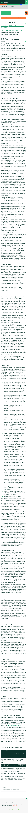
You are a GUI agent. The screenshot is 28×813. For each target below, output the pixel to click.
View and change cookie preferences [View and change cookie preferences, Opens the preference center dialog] (14, 809)
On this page (5, 13)
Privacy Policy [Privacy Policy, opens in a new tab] (15, 805)
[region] (14, 806)
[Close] (26, 801)
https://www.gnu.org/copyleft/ (15, 725)
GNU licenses (22, 8)
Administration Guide (14, 8)
